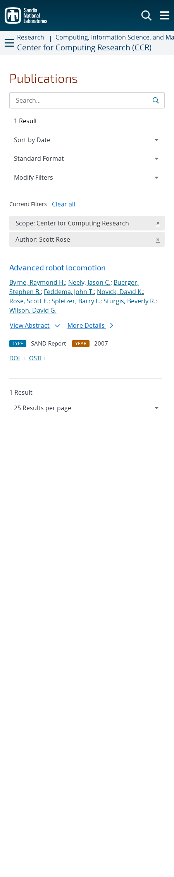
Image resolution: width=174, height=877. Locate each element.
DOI (17, 358)
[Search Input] (87, 100)
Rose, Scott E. (28, 301)
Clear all (63, 204)
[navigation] (87, 408)
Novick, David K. (120, 291)
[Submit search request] (156, 100)
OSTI (38, 358)
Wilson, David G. (33, 310)
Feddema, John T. (69, 291)
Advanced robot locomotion (57, 267)
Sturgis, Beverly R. (129, 301)
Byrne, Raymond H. (37, 282)
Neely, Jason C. (89, 282)
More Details (90, 325)
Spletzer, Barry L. (76, 301)
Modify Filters (44, 177)
